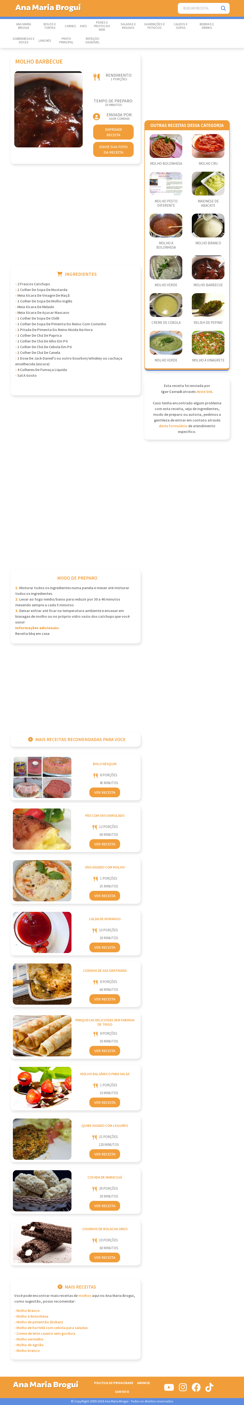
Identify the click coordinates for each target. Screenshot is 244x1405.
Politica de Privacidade (113, 1383)
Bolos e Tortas (50, 26)
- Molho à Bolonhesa (31, 1316)
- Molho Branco (27, 1310)
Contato (122, 1392)
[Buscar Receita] (198, 8)
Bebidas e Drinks (207, 26)
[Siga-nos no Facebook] (196, 1389)
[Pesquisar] (224, 8)
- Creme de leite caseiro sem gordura (44, 1333)
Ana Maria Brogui (23, 26)
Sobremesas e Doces (24, 41)
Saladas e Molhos (128, 26)
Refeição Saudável (92, 41)
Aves (83, 26)
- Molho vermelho (29, 1339)
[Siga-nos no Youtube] (169, 1389)
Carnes (70, 26)
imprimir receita (113, 132)
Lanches (45, 41)
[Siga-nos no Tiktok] (209, 1389)
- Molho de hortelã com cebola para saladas (51, 1327)
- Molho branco (27, 1350)
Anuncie (143, 1383)
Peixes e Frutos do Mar (102, 26)
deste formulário (173, 426)
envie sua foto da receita (113, 149)
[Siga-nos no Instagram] (183, 1389)
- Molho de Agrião (29, 1345)
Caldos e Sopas (181, 26)
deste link (204, 391)
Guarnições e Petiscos (154, 26)
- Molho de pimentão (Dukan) (38, 1322)
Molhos (84, 1295)
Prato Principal (66, 41)
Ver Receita (104, 792)
